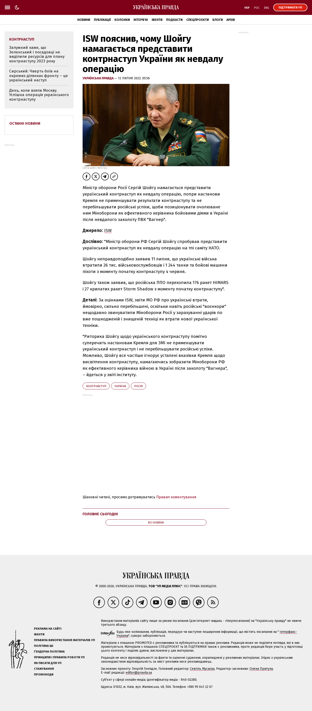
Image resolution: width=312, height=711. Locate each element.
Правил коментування (176, 497)
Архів (230, 20)
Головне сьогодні (100, 514)
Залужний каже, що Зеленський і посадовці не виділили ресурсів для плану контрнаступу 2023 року (36, 54)
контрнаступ (96, 386)
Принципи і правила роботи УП (59, 657)
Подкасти (174, 20)
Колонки (122, 20)
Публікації (102, 20)
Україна (120, 386)
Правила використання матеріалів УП (64, 640)
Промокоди (43, 674)
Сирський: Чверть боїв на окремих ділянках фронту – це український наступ (38, 76)
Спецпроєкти (197, 20)
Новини (83, 20)
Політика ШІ (43, 646)
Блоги (217, 20)
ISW (108, 230)
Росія (138, 386)
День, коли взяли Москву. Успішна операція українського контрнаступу (39, 95)
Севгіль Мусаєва (202, 669)
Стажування (44, 668)
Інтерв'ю (141, 20)
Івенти (157, 20)
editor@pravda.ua (139, 673)
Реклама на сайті (47, 628)
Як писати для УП (47, 663)
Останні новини (24, 123)
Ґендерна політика (49, 651)
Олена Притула (261, 669)
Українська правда (98, 78)
